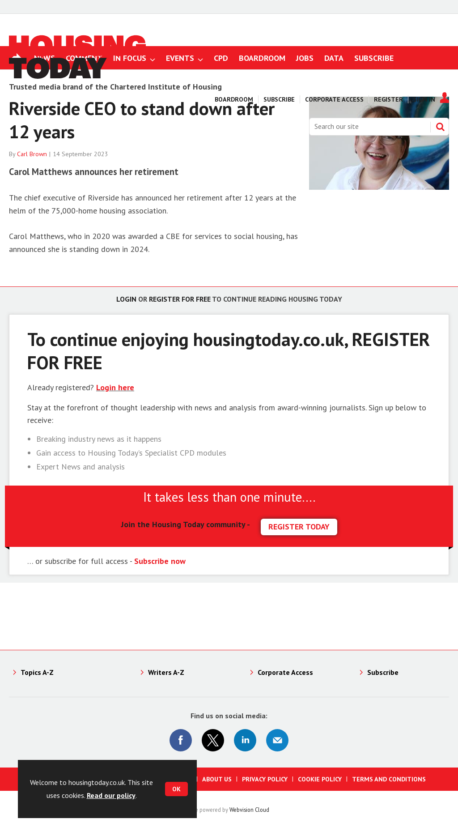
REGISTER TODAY (299, 526)
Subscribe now (160, 561)
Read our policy (111, 795)
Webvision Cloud (249, 809)
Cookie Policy (320, 779)
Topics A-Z (37, 672)
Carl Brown (32, 154)
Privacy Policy (265, 779)
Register (388, 99)
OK (176, 789)
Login (126, 298)
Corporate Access (334, 99)
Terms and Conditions (389, 779)
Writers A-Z (166, 672)
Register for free (180, 298)
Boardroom (234, 99)
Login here (115, 387)
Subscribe (279, 99)
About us (217, 779)
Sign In (424, 99)
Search (440, 126)
